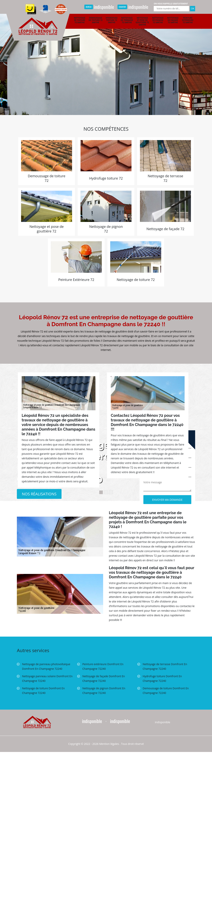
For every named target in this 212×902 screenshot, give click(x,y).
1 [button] (101, 492)
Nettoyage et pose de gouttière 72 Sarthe (142, 21)
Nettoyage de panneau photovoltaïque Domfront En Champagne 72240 (46, 666)
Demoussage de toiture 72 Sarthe (95, 20)
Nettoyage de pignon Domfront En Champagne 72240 (103, 690)
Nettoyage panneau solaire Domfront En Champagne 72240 (47, 678)
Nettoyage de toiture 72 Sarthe (79, 20)
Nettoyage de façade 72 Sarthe (172, 20)
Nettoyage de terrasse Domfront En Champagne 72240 (165, 666)
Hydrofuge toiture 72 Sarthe (112, 20)
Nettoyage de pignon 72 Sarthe (158, 20)
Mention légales (109, 744)
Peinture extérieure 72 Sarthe (187, 20)
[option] (106, 57)
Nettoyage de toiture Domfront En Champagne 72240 (43, 690)
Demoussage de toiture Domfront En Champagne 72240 (166, 690)
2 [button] (106, 492)
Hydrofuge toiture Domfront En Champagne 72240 (162, 678)
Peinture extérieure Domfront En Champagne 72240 (102, 666)
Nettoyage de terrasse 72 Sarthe (127, 20)
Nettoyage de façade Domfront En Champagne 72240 (103, 678)
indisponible (99, 6)
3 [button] (111, 492)
